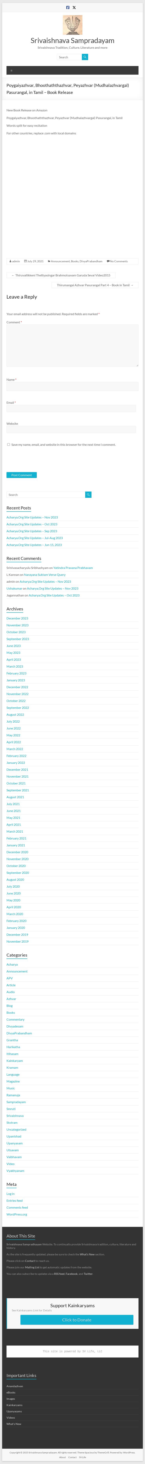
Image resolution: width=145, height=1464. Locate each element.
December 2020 (17, 852)
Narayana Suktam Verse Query (45, 574)
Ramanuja (13, 1095)
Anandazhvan (14, 1386)
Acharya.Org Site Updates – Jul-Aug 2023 (34, 538)
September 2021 (17, 790)
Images (10, 1398)
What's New (13, 1423)
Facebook (72, 1273)
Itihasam (12, 1054)
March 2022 (14, 749)
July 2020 (13, 886)
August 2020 (15, 879)
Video (10, 1164)
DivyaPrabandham (91, 261)
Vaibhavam (14, 1157)
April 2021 (13, 824)
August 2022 (15, 714)
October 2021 (16, 783)
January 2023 (15, 680)
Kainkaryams (14, 1405)
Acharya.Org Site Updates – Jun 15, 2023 (34, 545)
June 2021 (13, 811)
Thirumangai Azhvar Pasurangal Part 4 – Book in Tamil (95, 285)
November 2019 (17, 941)
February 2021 (16, 838)
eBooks (10, 1392)
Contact (30, 1260)
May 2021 (13, 817)
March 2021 (14, 831)
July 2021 (13, 804)
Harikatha (13, 1047)
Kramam (12, 1067)
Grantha (12, 1040)
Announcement (60, 261)
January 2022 (15, 762)
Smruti (11, 1109)
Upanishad (13, 1136)
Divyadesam (14, 1026)
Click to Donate (76, 1319)
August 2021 (15, 797)
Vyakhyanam (15, 1170)
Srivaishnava (15, 1115)
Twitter (88, 1273)
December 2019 (17, 934)
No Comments (119, 261)
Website (12, 423)
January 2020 (15, 927)
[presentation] (33, 459)
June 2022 (13, 728)
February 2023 (16, 673)
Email (11, 402)
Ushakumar (14, 588)
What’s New (87, 1254)
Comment (14, 322)
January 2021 (15, 845)
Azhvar (11, 999)
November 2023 (17, 625)
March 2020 (14, 914)
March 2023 (14, 666)
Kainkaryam (14, 1060)
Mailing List (32, 1267)
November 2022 (17, 694)
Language (12, 1074)
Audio (10, 992)
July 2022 (13, 721)
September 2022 (17, 707)
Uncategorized (16, 1129)
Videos (10, 1417)
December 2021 (17, 769)
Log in (10, 1193)
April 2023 (13, 659)
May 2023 (13, 652)
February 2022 (16, 756)
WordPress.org (16, 1214)
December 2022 (17, 687)
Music (10, 1088)
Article (11, 985)
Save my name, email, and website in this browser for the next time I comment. (63, 444)
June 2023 (13, 646)
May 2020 (13, 900)
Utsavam (12, 1150)
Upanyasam (14, 1143)
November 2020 (17, 859)
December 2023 (17, 618)
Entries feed (14, 1200)
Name (11, 379)
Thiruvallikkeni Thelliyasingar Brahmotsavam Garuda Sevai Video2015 (61, 275)
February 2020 (16, 921)
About (62, 1457)
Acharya (12, 964)
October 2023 (16, 632)
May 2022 (13, 735)
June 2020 (13, 893)
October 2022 (16, 701)
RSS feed (59, 1273)
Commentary (15, 1019)
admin (16, 261)
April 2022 (13, 742)
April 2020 (13, 907)
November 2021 (17, 776)
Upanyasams (14, 1411)
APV (9, 978)
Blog (9, 1005)
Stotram (12, 1122)
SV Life (82, 1457)
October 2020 (16, 866)
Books (75, 261)
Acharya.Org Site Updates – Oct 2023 (31, 524)
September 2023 (17, 639)
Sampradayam (16, 1102)
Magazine (13, 1081)
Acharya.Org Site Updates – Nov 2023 (32, 517)
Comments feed (17, 1207)
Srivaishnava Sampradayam (73, 40)
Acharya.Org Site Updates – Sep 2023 (31, 531)
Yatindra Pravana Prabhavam (73, 568)
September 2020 (17, 872)
